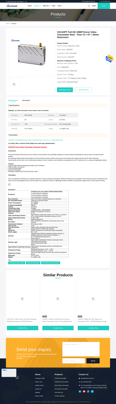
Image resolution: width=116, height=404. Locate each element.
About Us (46, 6)
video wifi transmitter (33, 263)
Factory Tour (38, 382)
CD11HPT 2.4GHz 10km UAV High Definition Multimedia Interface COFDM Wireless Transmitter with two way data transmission (22, 320)
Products (37, 6)
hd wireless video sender (16, 263)
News (53, 6)
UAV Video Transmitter (61, 389)
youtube (84, 391)
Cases (59, 6)
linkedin (80, 391)
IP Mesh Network (59, 396)
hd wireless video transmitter (50, 263)
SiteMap (37, 392)
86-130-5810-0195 (104, 1)
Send (93, 361)
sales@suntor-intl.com (88, 1)
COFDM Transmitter (60, 378)
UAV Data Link (59, 392)
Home (30, 6)
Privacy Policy (39, 396)
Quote (104, 6)
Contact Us (38, 389)
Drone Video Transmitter (62, 385)
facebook (88, 391)
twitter (92, 391)
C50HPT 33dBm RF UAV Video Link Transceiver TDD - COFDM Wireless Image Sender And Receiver (92, 320)
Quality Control (39, 385)
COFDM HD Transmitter (61, 382)
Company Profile (40, 378)
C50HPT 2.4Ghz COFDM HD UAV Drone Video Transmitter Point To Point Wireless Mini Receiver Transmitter (57, 320)
